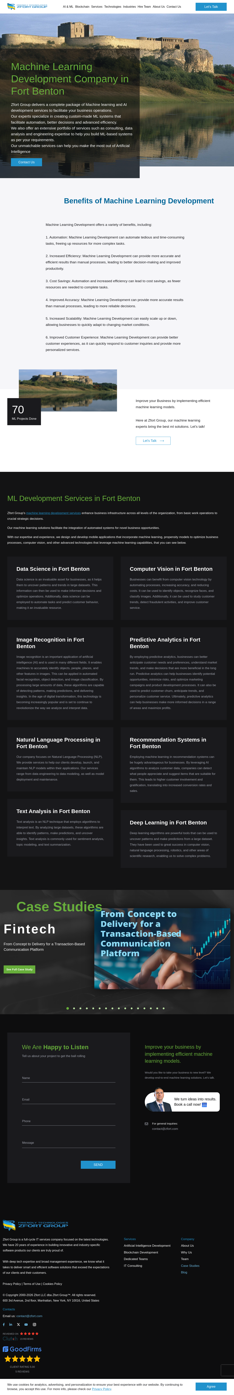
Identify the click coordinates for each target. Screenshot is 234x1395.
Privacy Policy (101, 1389)
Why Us (186, 1252)
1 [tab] (68, 1008)
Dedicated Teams (136, 1259)
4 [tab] (87, 1008)
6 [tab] (100, 1008)
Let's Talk (211, 7)
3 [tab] (80, 1008)
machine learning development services (53, 513)
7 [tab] (106, 1008)
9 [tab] (119, 1008)
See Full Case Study (19, 969)
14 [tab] (151, 1008)
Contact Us (174, 6)
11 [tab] (132, 1008)
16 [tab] (164, 1008)
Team (185, 1259)
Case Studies (190, 1266)
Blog (184, 1272)
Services (130, 1239)
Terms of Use (31, 1283)
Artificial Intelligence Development (147, 1245)
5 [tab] (93, 1008)
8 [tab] (112, 1008)
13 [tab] (144, 1008)
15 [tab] (157, 1008)
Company (187, 1239)
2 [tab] (74, 1008)
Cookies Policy (52, 1283)
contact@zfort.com (165, 1129)
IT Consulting (133, 1266)
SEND (98, 1165)
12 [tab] (138, 1008)
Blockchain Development (141, 1252)
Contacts (9, 1309)
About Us (187, 1245)
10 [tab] (125, 1008)
